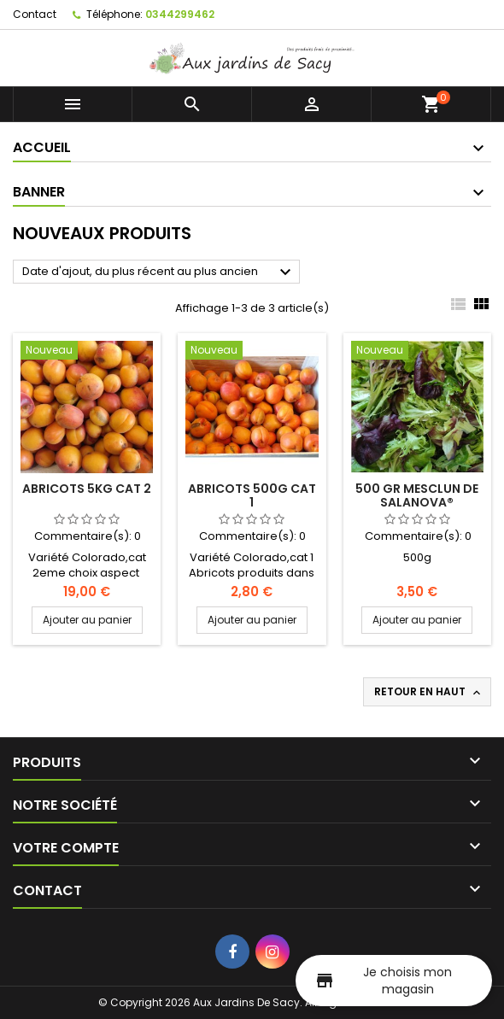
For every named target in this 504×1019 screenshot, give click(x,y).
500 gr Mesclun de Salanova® (416, 495)
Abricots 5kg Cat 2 (86, 488)
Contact (34, 14)
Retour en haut (428, 692)
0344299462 (179, 14)
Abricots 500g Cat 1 (252, 495)
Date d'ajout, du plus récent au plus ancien (159, 272)
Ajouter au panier (87, 619)
